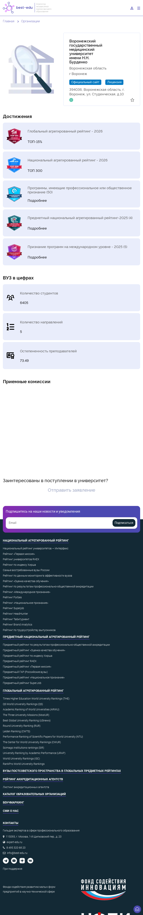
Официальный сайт (85, 82)
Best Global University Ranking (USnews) (27, 720)
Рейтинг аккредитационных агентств (33, 779)
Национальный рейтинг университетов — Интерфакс (35, 548)
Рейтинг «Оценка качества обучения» (26, 581)
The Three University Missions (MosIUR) (26, 714)
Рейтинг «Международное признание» (26, 592)
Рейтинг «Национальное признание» (25, 602)
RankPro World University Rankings (24, 763)
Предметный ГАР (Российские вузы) (25, 671)
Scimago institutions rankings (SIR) (23, 747)
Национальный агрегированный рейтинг (36, 540)
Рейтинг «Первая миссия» (19, 553)
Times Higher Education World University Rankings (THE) (36, 698)
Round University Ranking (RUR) (22, 725)
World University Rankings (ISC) (21, 758)
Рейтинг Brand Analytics (17, 624)
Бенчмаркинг (13, 802)
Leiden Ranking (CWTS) (16, 731)
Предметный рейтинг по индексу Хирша (27, 655)
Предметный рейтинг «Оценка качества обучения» (34, 650)
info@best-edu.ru (17, 852)
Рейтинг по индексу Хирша (19, 564)
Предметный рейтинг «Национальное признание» (34, 677)
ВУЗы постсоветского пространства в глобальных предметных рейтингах (62, 771)
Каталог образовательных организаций (34, 794)
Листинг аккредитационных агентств (26, 787)
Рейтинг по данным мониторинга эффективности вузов (37, 575)
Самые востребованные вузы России (26, 570)
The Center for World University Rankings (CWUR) (32, 742)
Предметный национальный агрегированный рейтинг (46, 637)
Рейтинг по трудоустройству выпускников (29, 630)
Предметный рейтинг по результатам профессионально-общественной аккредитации (56, 644)
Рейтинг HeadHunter (15, 613)
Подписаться (124, 523)
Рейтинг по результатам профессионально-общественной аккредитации (48, 586)
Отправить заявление (71, 490)
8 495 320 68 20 (16, 847)
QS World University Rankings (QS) (23, 704)
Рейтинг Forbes (12, 597)
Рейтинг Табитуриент (16, 619)
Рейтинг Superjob (13, 608)
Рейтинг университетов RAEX (21, 559)
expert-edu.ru (14, 842)
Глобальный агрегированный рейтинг (33, 690)
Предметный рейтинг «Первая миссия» (27, 666)
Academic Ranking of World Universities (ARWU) (31, 709)
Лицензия (114, 82)
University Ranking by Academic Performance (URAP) (34, 753)
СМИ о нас (11, 811)
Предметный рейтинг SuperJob (22, 682)
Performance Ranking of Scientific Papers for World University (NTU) (43, 736)
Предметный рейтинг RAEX (20, 661)
